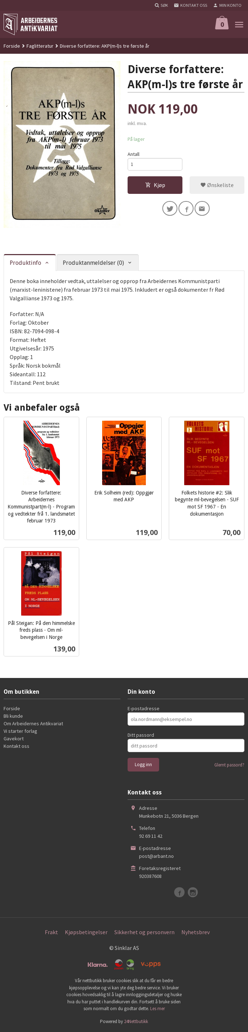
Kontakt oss (16, 746)
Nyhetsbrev (195, 932)
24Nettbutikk (136, 1021)
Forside (12, 46)
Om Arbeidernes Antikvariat (33, 723)
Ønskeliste (217, 185)
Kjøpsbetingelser (86, 932)
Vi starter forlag (20, 731)
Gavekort (14, 738)
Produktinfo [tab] (25, 262)
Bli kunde (13, 716)
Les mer (157, 1008)
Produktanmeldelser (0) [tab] (93, 262)
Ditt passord (141, 735)
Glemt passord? (229, 765)
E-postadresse (143, 708)
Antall (133, 154)
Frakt (51, 932)
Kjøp (155, 185)
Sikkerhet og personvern (144, 932)
